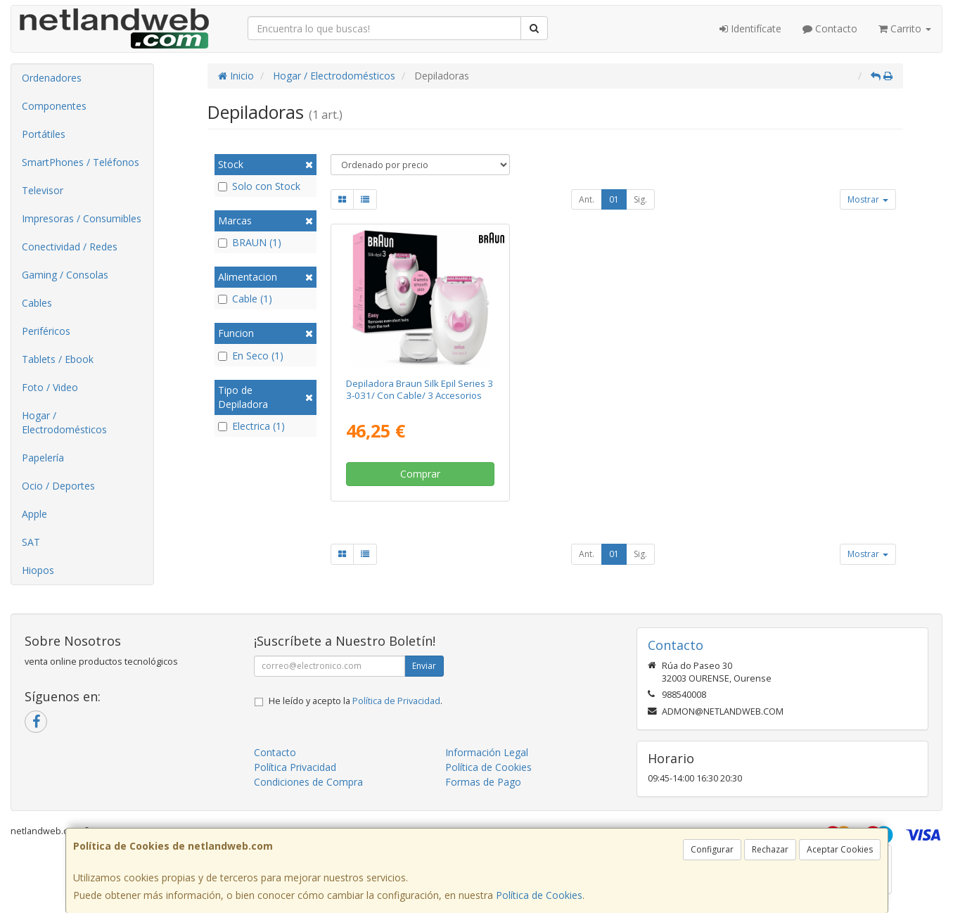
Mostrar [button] (868, 199)
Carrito (904, 28)
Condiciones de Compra (308, 781)
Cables (37, 302)
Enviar (424, 666)
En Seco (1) (250, 355)
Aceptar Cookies (840, 849)
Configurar (712, 849)
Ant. (586, 199)
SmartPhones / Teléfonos (80, 162)
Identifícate (750, 28)
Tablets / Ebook (58, 359)
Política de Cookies (539, 895)
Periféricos (46, 331)
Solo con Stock (259, 186)
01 (614, 199)
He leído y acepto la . (355, 701)
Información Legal (486, 752)
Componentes (54, 106)
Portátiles (43, 134)
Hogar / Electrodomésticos (64, 422)
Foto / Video (50, 387)
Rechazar (770, 849)
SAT (31, 542)
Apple (34, 514)
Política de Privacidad (396, 701)
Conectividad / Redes (69, 246)
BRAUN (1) (249, 242)
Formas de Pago (483, 781)
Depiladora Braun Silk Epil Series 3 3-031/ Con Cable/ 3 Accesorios (419, 389)
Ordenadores (52, 77)
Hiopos (38, 570)
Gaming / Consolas (65, 274)
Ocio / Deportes (58, 485)
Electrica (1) (251, 426)
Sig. (640, 199)
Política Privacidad (295, 767)
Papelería (43, 457)
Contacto (829, 28)
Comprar (420, 473)
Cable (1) (245, 298)
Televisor (42, 190)
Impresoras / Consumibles (81, 218)
